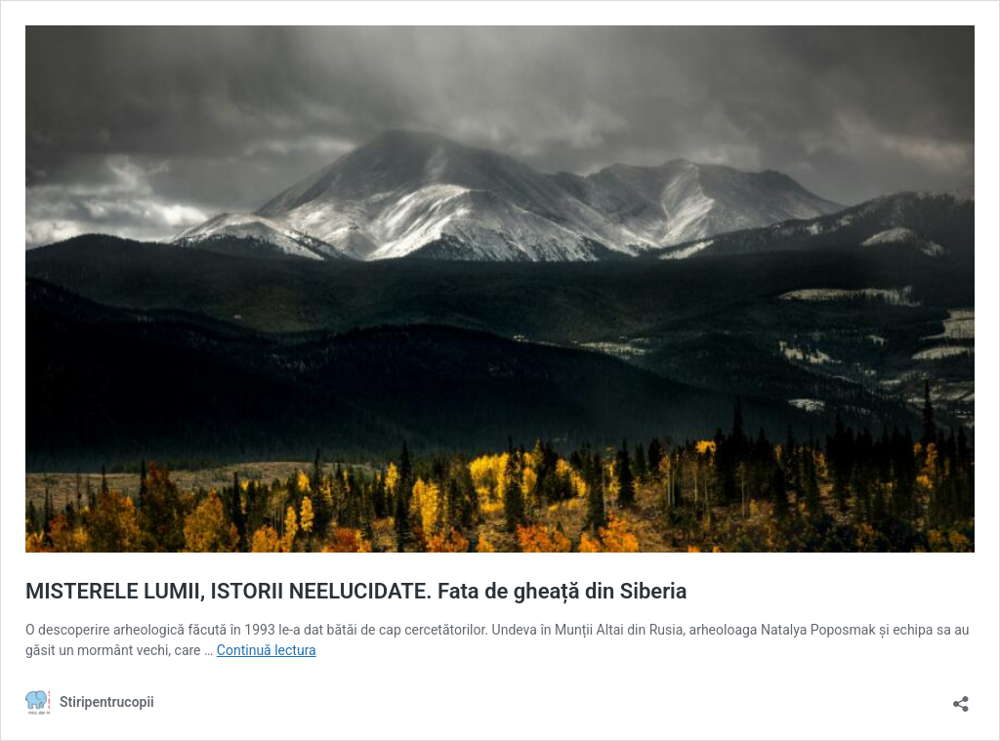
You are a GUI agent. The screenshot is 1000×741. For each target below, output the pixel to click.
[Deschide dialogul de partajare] (961, 697)
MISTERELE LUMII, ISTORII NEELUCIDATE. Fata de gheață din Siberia (356, 591)
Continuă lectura (266, 650)
